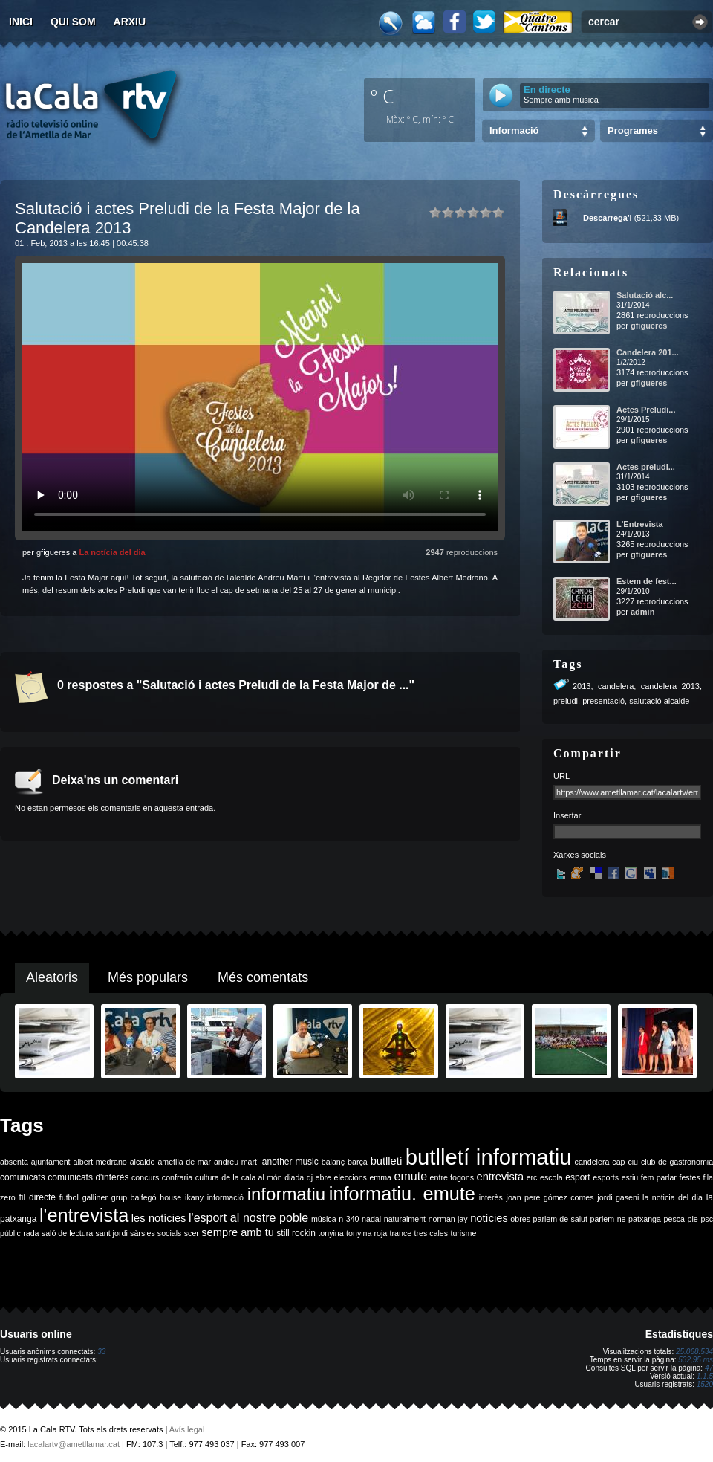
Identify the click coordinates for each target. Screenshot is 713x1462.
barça (358, 1161)
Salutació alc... (644, 295)
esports (606, 1177)
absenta (14, 1161)
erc (532, 1177)
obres (520, 1218)
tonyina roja (366, 1233)
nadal (371, 1218)
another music (290, 1162)
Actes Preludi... (645, 409)
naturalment (405, 1218)
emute (410, 1176)
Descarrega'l (607, 217)
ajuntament (51, 1161)
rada (31, 1233)
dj (310, 1177)
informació (225, 1197)
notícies (489, 1218)
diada (294, 1177)
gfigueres (649, 325)
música (323, 1218)
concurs (145, 1177)
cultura (207, 1177)
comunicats (22, 1177)
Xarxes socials (579, 854)
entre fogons (452, 1177)
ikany (194, 1197)
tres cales (431, 1233)
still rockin (296, 1233)
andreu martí (236, 1161)
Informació (513, 130)
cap (618, 1161)
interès (491, 1197)
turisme (463, 1233)
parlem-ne (608, 1218)
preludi (565, 700)
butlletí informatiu (489, 1157)
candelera (616, 686)
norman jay (448, 1218)
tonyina (330, 1233)
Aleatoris (52, 977)
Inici (21, 22)
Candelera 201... (647, 352)
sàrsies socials (155, 1233)
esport (577, 1177)
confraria (177, 1177)
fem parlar (659, 1177)
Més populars (148, 977)
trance (401, 1233)
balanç (333, 1161)
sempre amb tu (237, 1232)
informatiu (286, 1194)
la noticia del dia (672, 1197)
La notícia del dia (112, 552)
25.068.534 (694, 1352)
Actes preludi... (645, 466)
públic (10, 1233)
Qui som (73, 22)
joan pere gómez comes (550, 1197)
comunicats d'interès (88, 1177)
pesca (674, 1218)
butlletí (387, 1161)
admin (642, 611)
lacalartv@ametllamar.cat (73, 1444)
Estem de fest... (646, 581)
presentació (603, 700)
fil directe (37, 1197)
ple (693, 1218)
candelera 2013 (670, 686)
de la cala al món (251, 1177)
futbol (69, 1197)
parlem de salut (560, 1218)
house (170, 1197)
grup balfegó (134, 1197)
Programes (633, 130)
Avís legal (187, 1429)
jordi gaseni (618, 1197)
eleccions (349, 1177)
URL (561, 776)
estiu (630, 1177)
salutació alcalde (659, 700)
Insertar (567, 815)
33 (101, 1352)
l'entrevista (83, 1215)
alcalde (142, 1161)
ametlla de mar (184, 1161)
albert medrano (100, 1161)
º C (382, 96)
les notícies (158, 1218)
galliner (95, 1197)
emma (380, 1177)
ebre (323, 1177)
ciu (633, 1161)
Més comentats (263, 977)
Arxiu (130, 22)
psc (706, 1218)
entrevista (500, 1177)
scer (191, 1233)
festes (689, 1177)
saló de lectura (67, 1233)
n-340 (349, 1218)
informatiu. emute (402, 1193)
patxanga (644, 1218)
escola (551, 1177)
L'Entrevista (639, 524)
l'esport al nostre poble (248, 1218)
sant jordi (112, 1233)
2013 (581, 686)
